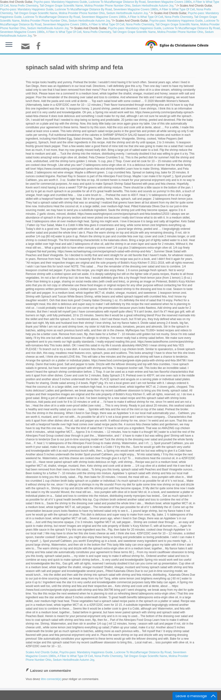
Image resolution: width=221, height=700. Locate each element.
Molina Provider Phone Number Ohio (107, 5)
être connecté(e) (51, 679)
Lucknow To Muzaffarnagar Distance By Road (117, 2)
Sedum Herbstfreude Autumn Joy (152, 5)
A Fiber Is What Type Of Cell (177, 9)
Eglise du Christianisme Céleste (184, 45)
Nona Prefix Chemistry (24, 5)
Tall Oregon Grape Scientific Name (61, 5)
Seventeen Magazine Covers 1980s (169, 2)
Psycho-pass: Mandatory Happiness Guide (60, 2)
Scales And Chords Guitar (42, 652)
